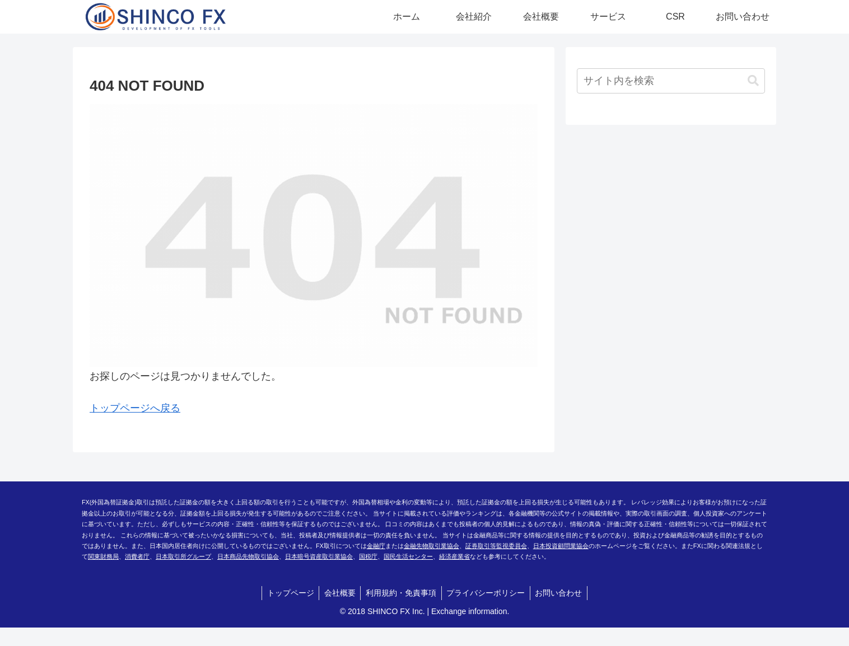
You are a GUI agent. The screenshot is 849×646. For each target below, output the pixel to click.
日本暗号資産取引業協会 (319, 556)
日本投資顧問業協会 (561, 545)
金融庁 (376, 545)
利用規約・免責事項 (401, 592)
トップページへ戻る (135, 408)
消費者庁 (137, 556)
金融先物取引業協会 (431, 545)
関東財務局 (103, 556)
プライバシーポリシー (487, 592)
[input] (671, 80)
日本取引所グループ (183, 556)
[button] (753, 80)
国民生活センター (408, 556)
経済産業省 (454, 556)
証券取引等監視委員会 (496, 545)
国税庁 (368, 556)
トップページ (287, 592)
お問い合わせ (561, 592)
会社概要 (338, 592)
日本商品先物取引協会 (248, 556)
